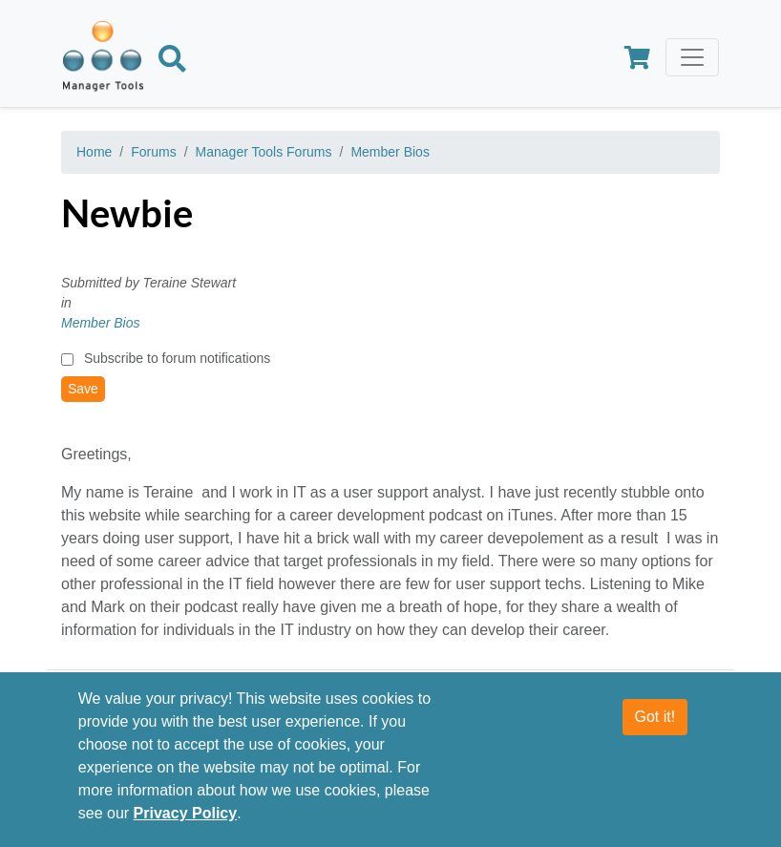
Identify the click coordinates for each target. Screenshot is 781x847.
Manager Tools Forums (264, 151)
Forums (153, 151)
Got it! (655, 717)
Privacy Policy (186, 813)
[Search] (172, 62)
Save (83, 388)
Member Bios (389, 151)
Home (94, 151)
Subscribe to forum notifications (177, 358)
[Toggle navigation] (692, 57)
